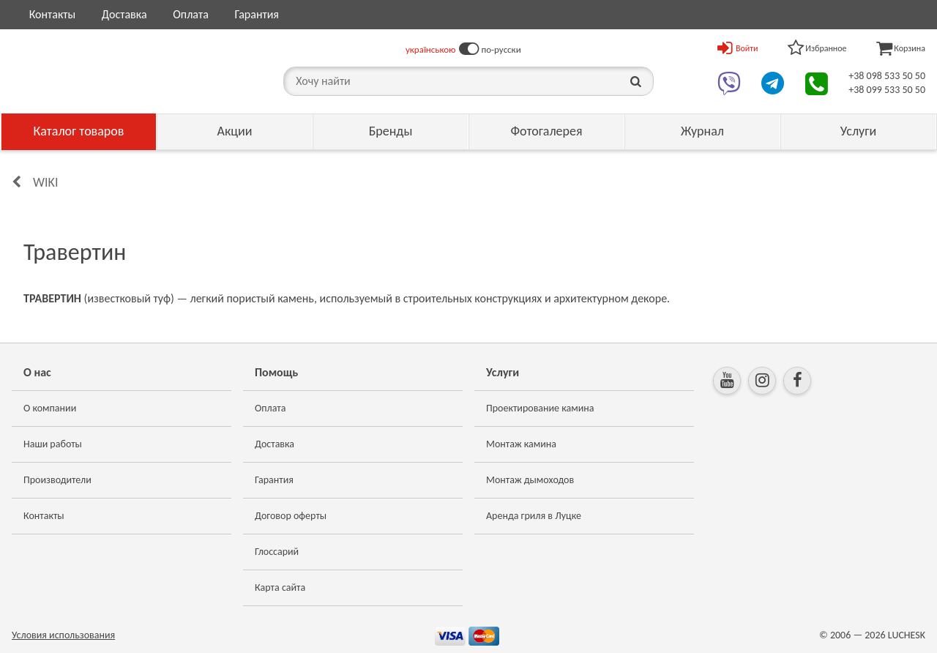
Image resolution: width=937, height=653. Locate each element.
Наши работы (52, 444)
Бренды (391, 131)
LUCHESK (906, 635)
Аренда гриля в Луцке (533, 516)
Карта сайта (280, 587)
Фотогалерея (546, 131)
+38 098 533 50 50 (886, 76)
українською (431, 49)
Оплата (191, 14)
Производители (57, 480)
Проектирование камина (540, 408)
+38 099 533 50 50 (886, 89)
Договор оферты (290, 516)
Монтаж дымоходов (530, 480)
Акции (235, 131)
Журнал (702, 131)
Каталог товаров (79, 131)
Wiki (45, 182)
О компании (49, 408)
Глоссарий (277, 551)
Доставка (124, 14)
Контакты (52, 14)
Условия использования (63, 635)
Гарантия (256, 14)
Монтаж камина (521, 444)
